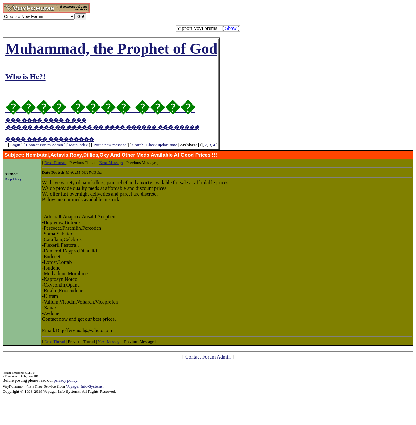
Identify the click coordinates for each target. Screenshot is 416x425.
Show (230, 28)
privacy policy (65, 380)
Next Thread (54, 341)
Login (15, 145)
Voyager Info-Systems (84, 386)
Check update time (161, 145)
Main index (78, 145)
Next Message (109, 341)
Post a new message (109, 145)
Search (137, 145)
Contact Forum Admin (44, 145)
